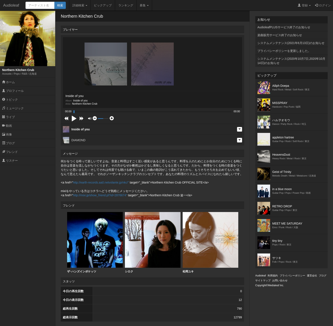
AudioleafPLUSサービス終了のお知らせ (283, 27)
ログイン (323, 5)
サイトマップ (263, 280)
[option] (95, 242)
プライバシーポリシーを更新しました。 (284, 51)
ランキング (125, 5)
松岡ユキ (210, 242)
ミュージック (13, 108)
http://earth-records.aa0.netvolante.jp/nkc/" (101, 182)
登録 (304, 5)
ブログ (8, 143)
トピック (10, 99)
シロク (153, 242)
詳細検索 (79, 5)
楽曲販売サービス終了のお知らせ (279, 35)
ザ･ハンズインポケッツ (95, 242)
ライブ (8, 117)
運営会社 (312, 275)
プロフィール (13, 91)
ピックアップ (103, 5)
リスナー (10, 160)
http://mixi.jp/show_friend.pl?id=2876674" (100, 195)
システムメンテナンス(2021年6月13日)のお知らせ (291, 43)
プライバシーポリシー (292, 275)
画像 (7, 134)
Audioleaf (11, 5)
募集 (144, 5)
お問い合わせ (280, 280)
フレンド (10, 152)
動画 (7, 125)
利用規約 (273, 275)
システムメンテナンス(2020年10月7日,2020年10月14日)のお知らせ (291, 61)
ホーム (8, 82)
